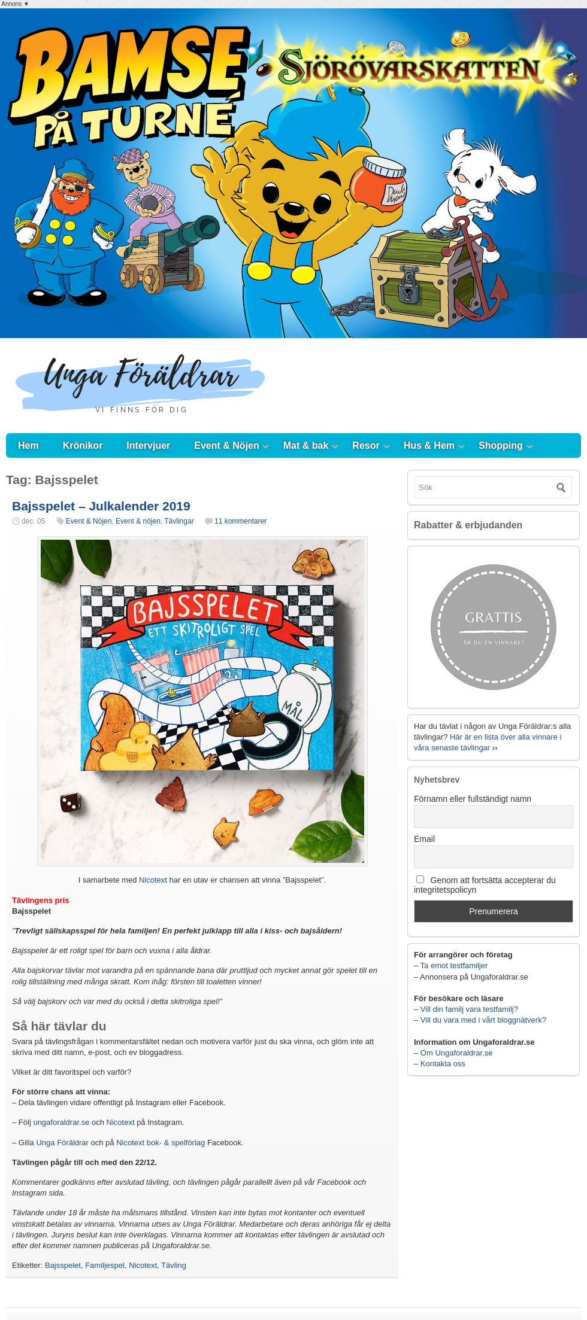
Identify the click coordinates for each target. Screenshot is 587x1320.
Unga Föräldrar (62, 1142)
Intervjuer (148, 445)
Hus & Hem (429, 445)
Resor (365, 445)
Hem (28, 445)
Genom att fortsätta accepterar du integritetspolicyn (485, 885)
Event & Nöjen (226, 445)
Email (424, 839)
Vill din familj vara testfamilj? (469, 1009)
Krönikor (83, 445)
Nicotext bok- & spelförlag (160, 1142)
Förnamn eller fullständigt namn (472, 799)
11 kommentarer (240, 521)
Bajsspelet (63, 1265)
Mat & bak (306, 445)
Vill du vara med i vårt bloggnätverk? (483, 1019)
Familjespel (105, 1265)
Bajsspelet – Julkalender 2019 (101, 506)
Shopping (501, 445)
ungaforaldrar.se (61, 1122)
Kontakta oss (442, 1063)
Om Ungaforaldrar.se (456, 1052)
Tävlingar (178, 521)
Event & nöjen (138, 521)
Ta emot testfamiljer (454, 965)
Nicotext (153, 879)
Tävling (173, 1265)
